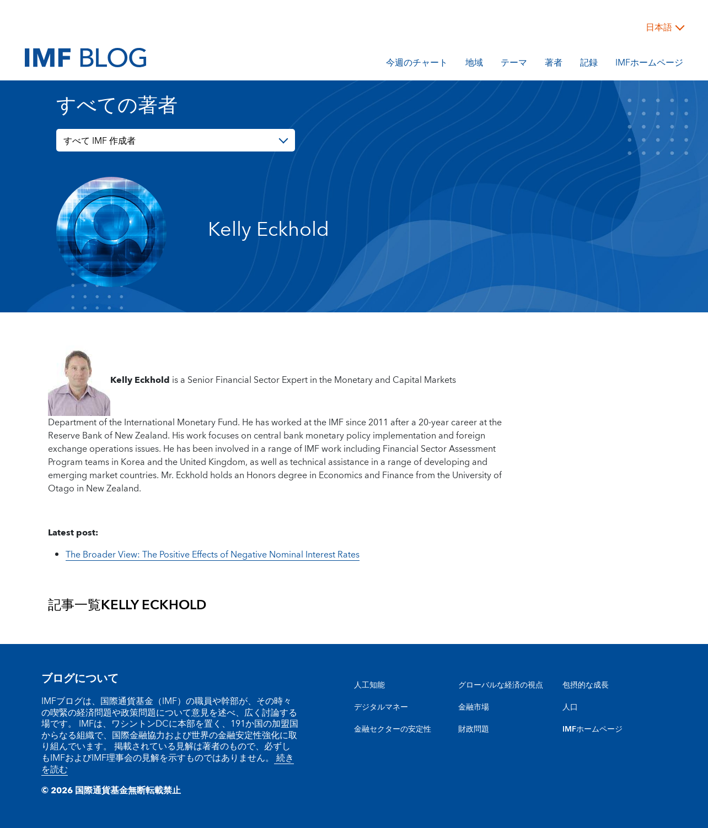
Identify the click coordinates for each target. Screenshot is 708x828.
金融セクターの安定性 (392, 729)
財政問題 (473, 729)
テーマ (514, 64)
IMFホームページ (649, 64)
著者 (553, 64)
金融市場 (473, 707)
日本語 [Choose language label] (659, 27)
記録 (589, 64)
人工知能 (369, 685)
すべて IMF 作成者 (99, 141)
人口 (570, 707)
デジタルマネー (381, 707)
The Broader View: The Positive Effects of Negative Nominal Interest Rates (213, 554)
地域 (474, 64)
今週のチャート (417, 64)
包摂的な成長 (585, 685)
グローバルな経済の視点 (500, 685)
